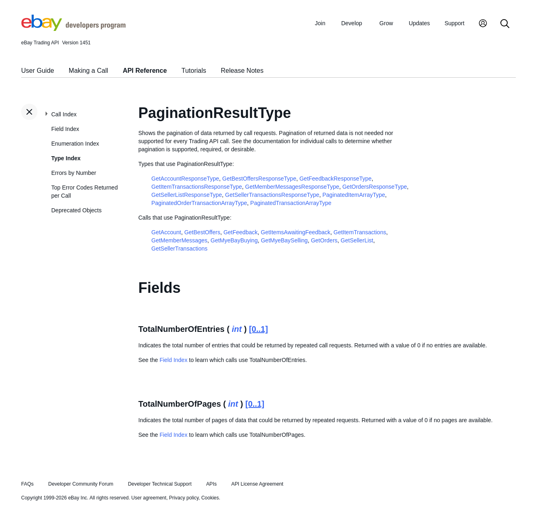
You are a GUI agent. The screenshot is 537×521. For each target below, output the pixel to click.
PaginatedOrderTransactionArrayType (199, 203)
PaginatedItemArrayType (354, 195)
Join (320, 23)
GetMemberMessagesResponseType (292, 186)
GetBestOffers (202, 232)
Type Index (66, 158)
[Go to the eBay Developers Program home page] (73, 29)
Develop (351, 23)
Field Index (65, 129)
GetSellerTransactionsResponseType (272, 195)
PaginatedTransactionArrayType (290, 203)
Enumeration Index (75, 143)
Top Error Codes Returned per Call (84, 191)
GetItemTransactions (360, 232)
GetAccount (166, 232)
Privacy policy (184, 498)
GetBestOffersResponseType (259, 178)
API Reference (145, 70)
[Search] (505, 24)
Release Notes (242, 70)
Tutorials (193, 70)
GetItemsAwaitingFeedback (295, 232)
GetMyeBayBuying (234, 240)
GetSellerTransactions (179, 248)
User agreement (148, 498)
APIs (211, 484)
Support (455, 23)
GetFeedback (240, 232)
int (237, 329)
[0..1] (258, 329)
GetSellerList (357, 240)
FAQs (27, 484)
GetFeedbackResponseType (335, 178)
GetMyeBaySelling (284, 240)
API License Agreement (257, 484)
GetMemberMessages (179, 240)
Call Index (63, 114)
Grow (386, 23)
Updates (419, 23)
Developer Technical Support (159, 484)
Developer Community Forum (81, 484)
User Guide (37, 70)
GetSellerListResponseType (186, 195)
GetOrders (324, 240)
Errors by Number (73, 173)
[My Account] (483, 24)
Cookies (210, 498)
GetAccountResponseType (185, 178)
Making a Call (88, 70)
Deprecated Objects (76, 210)
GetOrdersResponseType (374, 186)
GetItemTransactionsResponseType (196, 186)
